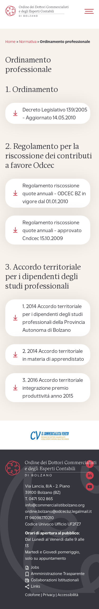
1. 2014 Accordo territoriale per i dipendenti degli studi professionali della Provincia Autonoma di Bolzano (53, 318)
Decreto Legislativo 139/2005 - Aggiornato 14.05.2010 (54, 114)
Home (10, 42)
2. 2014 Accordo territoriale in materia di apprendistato (53, 355)
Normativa (27, 42)
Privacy (49, 595)
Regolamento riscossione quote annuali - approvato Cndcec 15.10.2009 (52, 230)
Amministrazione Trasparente (54, 574)
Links (32, 586)
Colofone (32, 595)
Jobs (32, 568)
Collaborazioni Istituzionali (52, 580)
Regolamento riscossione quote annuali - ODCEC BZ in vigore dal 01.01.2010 (54, 193)
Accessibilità (68, 595)
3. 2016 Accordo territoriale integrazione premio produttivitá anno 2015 (52, 388)
